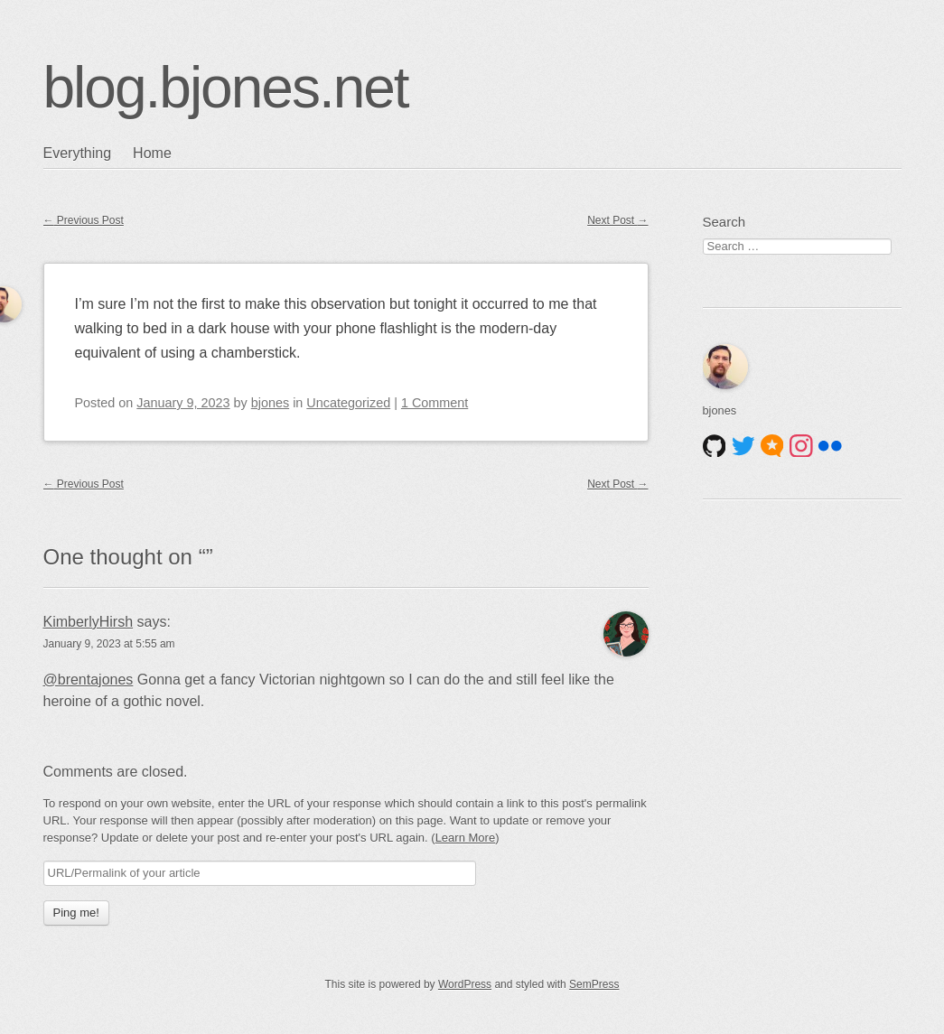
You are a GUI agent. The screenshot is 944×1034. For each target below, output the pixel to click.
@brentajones (88, 679)
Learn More (465, 837)
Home (152, 153)
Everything (77, 153)
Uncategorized (348, 403)
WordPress (464, 984)
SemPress (594, 984)
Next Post (617, 220)
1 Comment (434, 403)
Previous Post (83, 220)
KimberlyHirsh (88, 621)
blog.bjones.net (225, 87)
